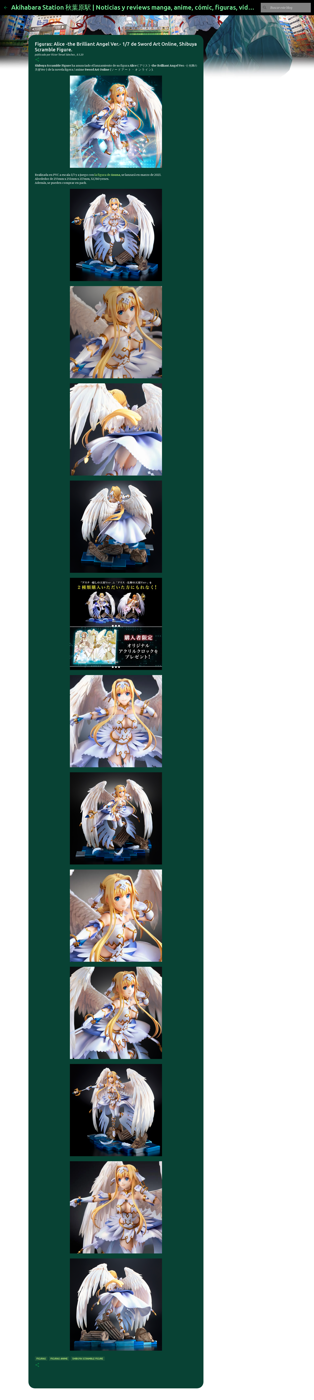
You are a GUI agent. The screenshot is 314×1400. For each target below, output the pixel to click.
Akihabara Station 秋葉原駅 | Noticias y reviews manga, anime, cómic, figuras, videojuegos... (146, 7)
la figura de (107, 175)
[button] (37, 60)
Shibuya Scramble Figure (87, 1358)
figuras (41, 1358)
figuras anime (59, 1358)
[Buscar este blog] (290, 7)
